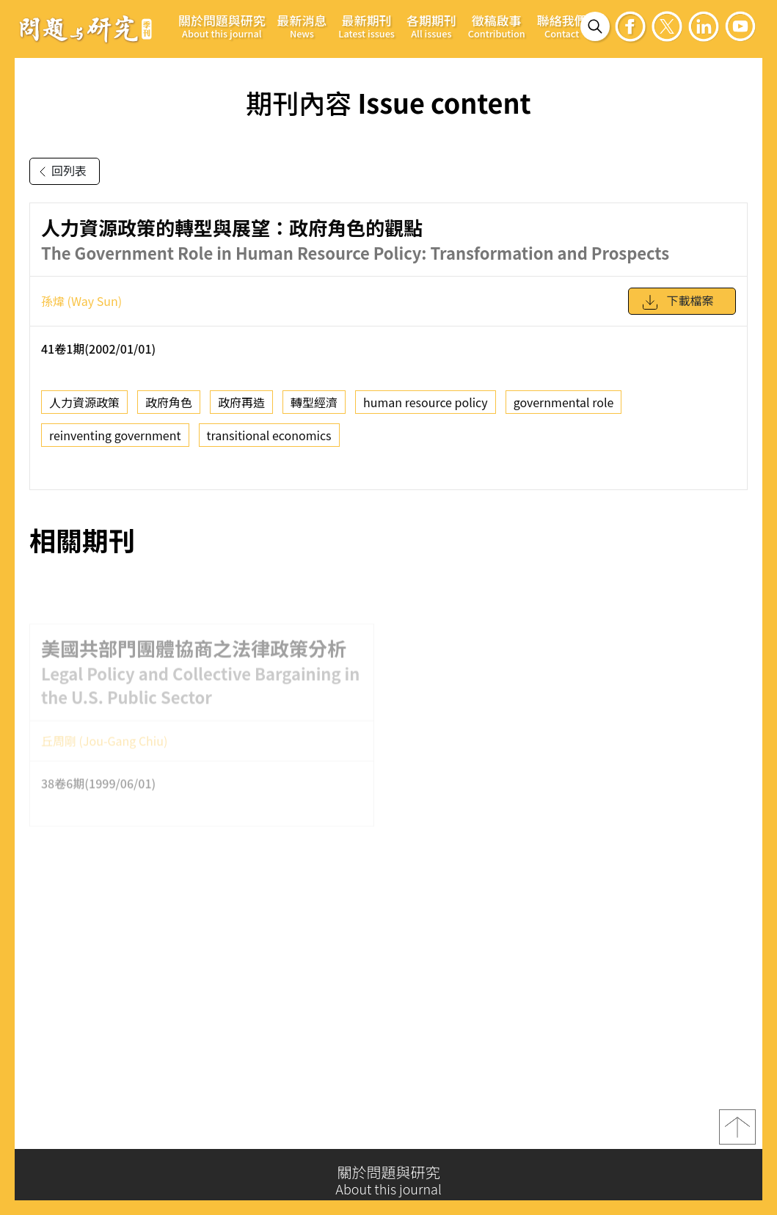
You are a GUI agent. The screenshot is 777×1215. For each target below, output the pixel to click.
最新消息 (302, 25)
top (737, 1132)
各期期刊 (431, 25)
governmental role (564, 408)
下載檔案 (677, 308)
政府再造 (241, 408)
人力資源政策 (84, 408)
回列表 (60, 171)
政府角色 (168, 408)
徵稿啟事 (496, 25)
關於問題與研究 (222, 25)
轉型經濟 (314, 408)
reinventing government (115, 441)
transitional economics (269, 441)
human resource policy (425, 408)
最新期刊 (366, 25)
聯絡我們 (562, 25)
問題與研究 (85, 28)
